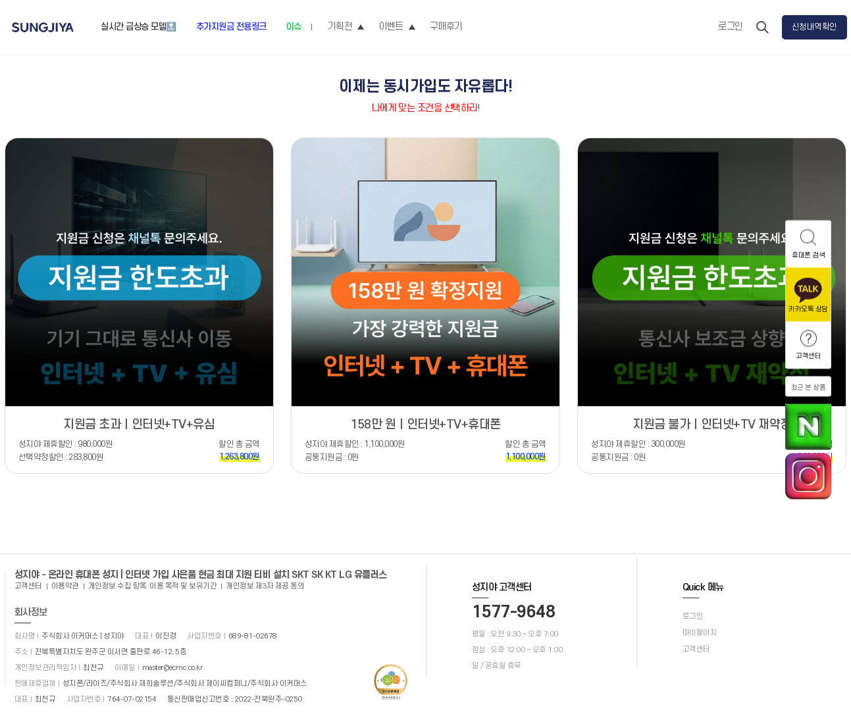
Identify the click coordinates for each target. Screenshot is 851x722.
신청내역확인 (814, 27)
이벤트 (396, 26)
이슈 (293, 27)
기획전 (346, 26)
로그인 (730, 26)
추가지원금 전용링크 (231, 27)
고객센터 (28, 586)
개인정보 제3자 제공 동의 (265, 586)
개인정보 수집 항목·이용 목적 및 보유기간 (152, 586)
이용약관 (65, 586)
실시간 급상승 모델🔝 (138, 27)
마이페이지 (700, 633)
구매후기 (446, 26)
